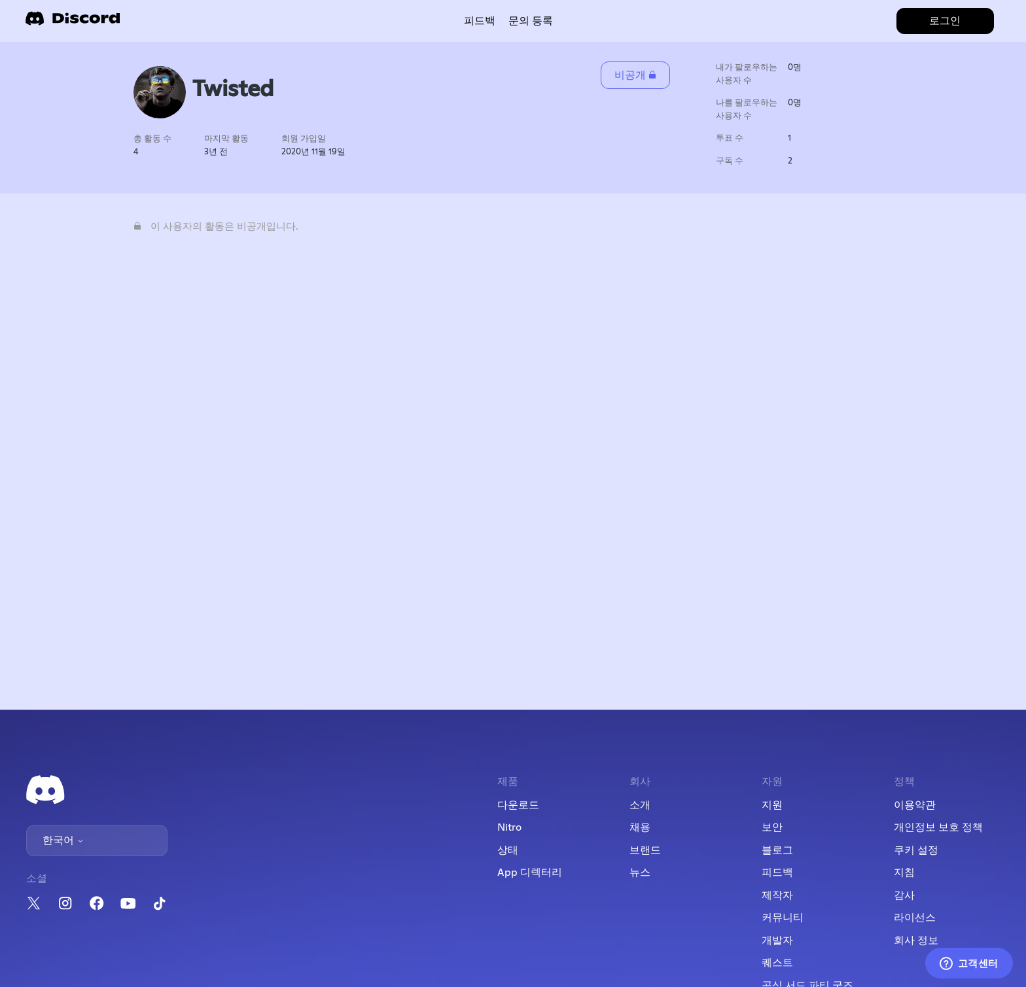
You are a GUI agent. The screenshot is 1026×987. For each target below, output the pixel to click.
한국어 (63, 840)
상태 (507, 850)
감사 (904, 895)
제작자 (777, 895)
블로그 (777, 850)
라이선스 (915, 917)
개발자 (777, 940)
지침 (904, 872)
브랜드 (645, 850)
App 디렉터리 (529, 872)
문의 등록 (530, 21)
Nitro (509, 827)
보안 (772, 827)
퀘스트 (777, 963)
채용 (639, 827)
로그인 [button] (945, 21)
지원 (772, 805)
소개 (639, 805)
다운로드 (518, 805)
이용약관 (915, 805)
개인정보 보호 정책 (938, 827)
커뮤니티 (783, 917)
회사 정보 (916, 940)
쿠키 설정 (916, 850)
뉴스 (639, 872)
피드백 (479, 21)
